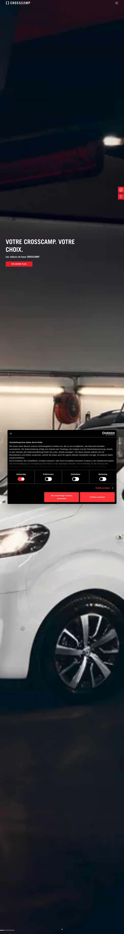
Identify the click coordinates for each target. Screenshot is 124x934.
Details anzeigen (103, 488)
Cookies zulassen (97, 497)
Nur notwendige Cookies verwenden (61, 497)
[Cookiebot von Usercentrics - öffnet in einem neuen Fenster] (104, 433)
